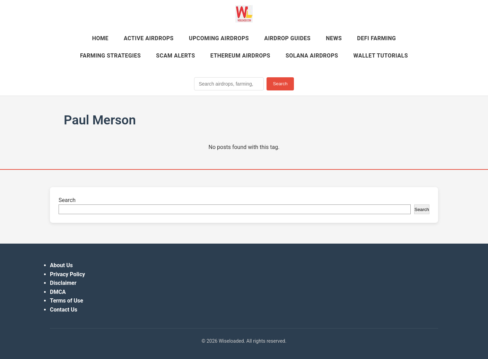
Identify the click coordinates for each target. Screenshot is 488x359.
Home (100, 38)
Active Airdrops (149, 38)
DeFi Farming (376, 38)
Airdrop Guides (287, 38)
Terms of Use (66, 300)
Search (280, 83)
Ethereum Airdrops (240, 55)
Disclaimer (63, 283)
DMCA (58, 292)
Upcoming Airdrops (219, 38)
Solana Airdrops (312, 55)
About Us (61, 265)
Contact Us (63, 309)
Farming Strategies (110, 55)
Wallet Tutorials (381, 55)
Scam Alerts (175, 55)
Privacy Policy (67, 274)
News (334, 38)
